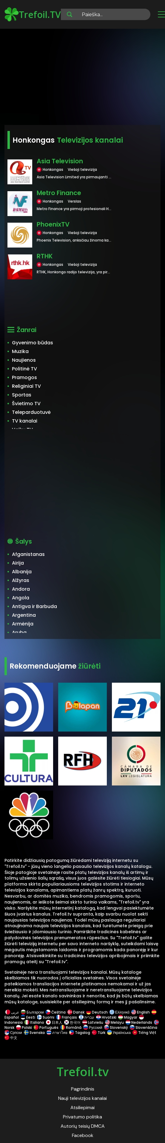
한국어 (72, 1022)
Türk (98, 1032)
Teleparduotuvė (31, 412)
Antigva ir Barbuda (34, 606)
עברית (86, 1017)
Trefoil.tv (83, 1071)
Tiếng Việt (144, 1032)
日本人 (54, 1022)
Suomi (45, 1017)
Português (46, 1027)
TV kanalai (24, 420)
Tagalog (79, 1032)
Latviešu (92, 1022)
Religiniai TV (26, 386)
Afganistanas (28, 554)
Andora (21, 589)
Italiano (34, 1022)
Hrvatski (106, 1017)
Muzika (20, 351)
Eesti (28, 1017)
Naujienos (24, 360)
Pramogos (24, 377)
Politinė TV (24, 368)
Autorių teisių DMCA (83, 1126)
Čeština (56, 1012)
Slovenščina (143, 1027)
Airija (18, 563)
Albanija (22, 571)
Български (32, 1012)
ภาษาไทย (57, 1032)
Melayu (114, 1022)
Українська (119, 1032)
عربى (12, 1012)
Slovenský (116, 1027)
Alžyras (20, 580)
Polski (24, 1027)
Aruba (19, 632)
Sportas (21, 394)
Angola (20, 597)
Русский (92, 1027)
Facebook (82, 1135)
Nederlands (139, 1022)
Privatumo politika (82, 1117)
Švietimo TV (26, 403)
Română (70, 1027)
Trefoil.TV (32, 14)
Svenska (34, 1032)
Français (66, 1017)
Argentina (24, 615)
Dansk (76, 1012)
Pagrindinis (82, 1089)
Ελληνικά (119, 1012)
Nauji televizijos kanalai (82, 1098)
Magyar (127, 1017)
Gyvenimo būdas (32, 342)
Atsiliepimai (82, 1107)
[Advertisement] (82, 78)
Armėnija (22, 623)
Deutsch (97, 1012)
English (140, 1012)
